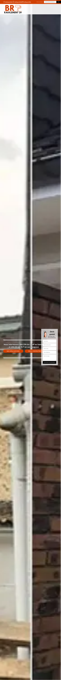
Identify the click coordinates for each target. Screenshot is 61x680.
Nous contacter (34, 351)
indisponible (7, 2)
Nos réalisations (13, 351)
